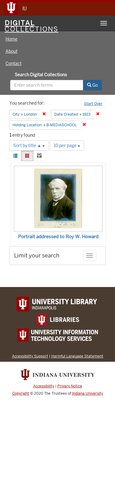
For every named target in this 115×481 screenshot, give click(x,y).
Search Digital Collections (41, 74)
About (11, 51)
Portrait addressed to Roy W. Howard (58, 237)
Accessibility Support (30, 356)
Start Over (93, 103)
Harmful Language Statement (77, 356)
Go (92, 85)
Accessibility (43, 386)
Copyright (20, 393)
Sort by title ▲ (29, 145)
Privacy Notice (69, 386)
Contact (13, 63)
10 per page (67, 145)
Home (11, 39)
